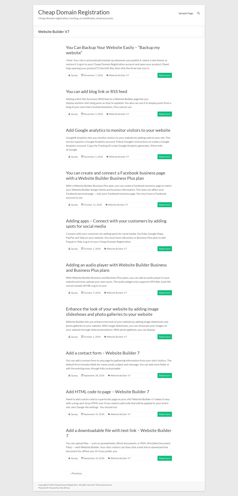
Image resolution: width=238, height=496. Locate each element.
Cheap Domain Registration (74, 12)
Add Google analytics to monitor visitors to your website (118, 130)
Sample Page (186, 13)
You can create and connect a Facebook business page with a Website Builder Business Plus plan (115, 175)
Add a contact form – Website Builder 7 (103, 352)
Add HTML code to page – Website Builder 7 (107, 391)
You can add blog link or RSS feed (96, 91)
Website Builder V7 (119, 75)
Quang (74, 75)
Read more (164, 75)
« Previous (76, 473)
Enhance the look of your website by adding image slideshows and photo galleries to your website (112, 311)
